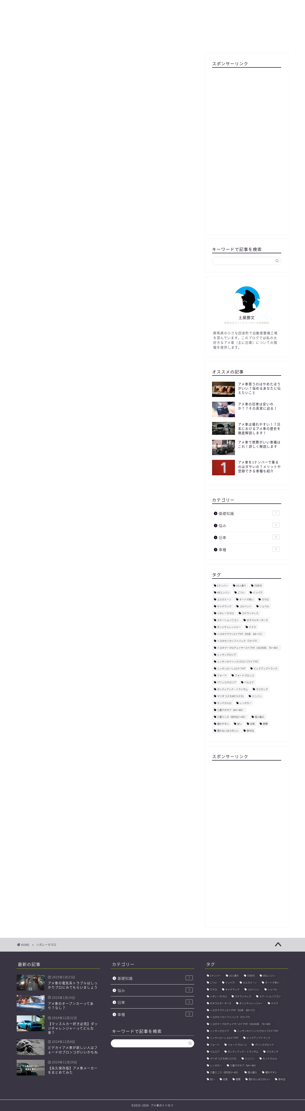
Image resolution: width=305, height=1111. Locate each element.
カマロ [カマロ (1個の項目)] (265, 599)
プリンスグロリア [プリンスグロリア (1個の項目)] (226, 682)
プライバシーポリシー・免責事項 (182, 41)
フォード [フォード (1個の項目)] (222, 675)
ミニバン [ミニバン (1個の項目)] (257, 696)
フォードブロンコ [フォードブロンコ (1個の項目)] (244, 675)
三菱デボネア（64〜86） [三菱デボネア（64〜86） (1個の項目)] (230, 710)
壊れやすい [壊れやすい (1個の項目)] (223, 723)
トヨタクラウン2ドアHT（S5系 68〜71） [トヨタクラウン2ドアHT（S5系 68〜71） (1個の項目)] (240, 634)
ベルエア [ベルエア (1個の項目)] (249, 682)
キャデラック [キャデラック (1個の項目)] (224, 606)
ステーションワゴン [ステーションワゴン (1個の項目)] (228, 620)
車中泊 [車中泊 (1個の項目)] (250, 730)
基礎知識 (249, 513)
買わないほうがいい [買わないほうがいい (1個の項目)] (228, 730)
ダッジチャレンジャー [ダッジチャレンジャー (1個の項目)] (229, 627)
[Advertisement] (246, 147)
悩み (249, 525)
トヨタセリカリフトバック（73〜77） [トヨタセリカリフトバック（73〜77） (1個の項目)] (238, 641)
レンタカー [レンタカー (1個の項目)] (245, 703)
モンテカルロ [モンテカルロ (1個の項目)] (224, 703)
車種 (249, 549)
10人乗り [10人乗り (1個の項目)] (241, 585)
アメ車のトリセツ (152, 18)
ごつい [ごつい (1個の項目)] (241, 592)
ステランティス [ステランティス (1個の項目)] (250, 613)
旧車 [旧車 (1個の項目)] (252, 723)
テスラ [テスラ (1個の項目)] (252, 627)
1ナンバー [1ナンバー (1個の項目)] (222, 585)
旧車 (249, 537)
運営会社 (136, 41)
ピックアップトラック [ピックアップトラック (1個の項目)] (265, 668)
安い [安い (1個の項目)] (239, 723)
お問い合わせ (232, 41)
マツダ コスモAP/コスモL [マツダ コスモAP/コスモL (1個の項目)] (230, 696)
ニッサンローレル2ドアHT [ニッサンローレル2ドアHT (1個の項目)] (231, 668)
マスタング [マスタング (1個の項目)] (262, 689)
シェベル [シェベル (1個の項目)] (264, 606)
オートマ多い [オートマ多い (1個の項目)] (246, 599)
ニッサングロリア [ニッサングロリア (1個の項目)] (226, 654)
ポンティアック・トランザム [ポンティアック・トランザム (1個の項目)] (232, 689)
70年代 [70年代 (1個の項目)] (258, 585)
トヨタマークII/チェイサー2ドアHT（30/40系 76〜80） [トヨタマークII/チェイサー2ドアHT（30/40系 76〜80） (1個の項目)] (248, 647)
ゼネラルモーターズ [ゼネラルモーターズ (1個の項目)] (257, 620)
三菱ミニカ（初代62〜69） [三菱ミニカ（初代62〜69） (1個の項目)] (232, 717)
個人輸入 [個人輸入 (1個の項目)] (259, 717)
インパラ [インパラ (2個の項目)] (257, 592)
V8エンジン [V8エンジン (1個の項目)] (223, 592)
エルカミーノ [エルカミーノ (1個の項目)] (224, 599)
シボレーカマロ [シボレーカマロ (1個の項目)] (225, 613)
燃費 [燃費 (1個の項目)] (265, 723)
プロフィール (73, 41)
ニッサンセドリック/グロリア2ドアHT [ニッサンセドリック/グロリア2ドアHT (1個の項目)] (237, 661)
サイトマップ (106, 41)
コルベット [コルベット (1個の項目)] (245, 606)
